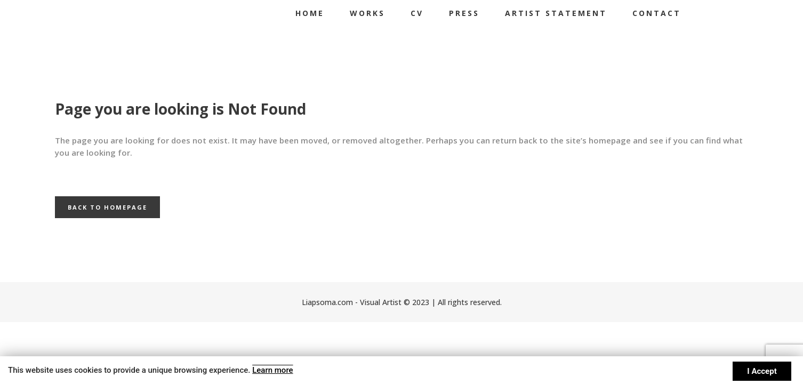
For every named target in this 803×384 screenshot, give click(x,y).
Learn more (272, 370)
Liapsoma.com (327, 302)
